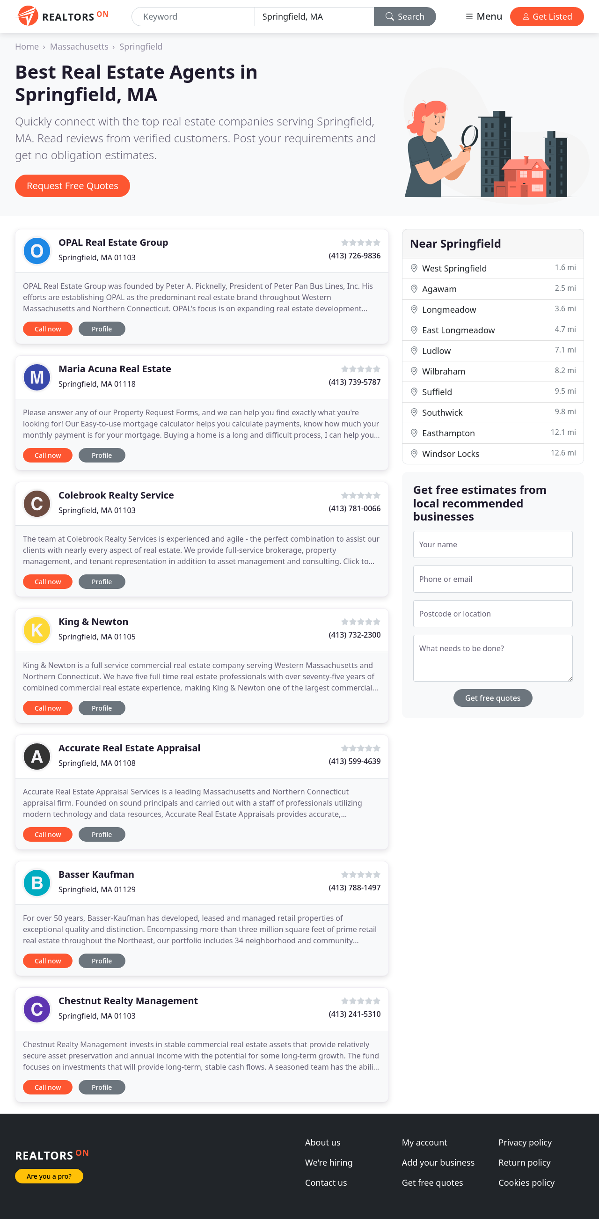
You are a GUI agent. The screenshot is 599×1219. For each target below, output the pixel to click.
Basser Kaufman (96, 874)
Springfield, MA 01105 (97, 637)
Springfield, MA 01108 (97, 763)
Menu (483, 16)
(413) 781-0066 (355, 508)
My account (424, 1142)
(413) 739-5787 (355, 382)
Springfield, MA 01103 (97, 257)
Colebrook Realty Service (116, 495)
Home (27, 46)
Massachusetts (79, 46)
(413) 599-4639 (355, 761)
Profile (102, 328)
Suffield (493, 391)
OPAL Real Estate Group (113, 242)
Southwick (493, 412)
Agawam (493, 288)
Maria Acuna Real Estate (114, 368)
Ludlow (493, 350)
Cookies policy (526, 1182)
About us (323, 1142)
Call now (48, 328)
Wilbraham (493, 371)
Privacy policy (525, 1142)
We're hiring (329, 1162)
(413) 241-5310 (355, 1014)
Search (405, 16)
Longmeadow (493, 309)
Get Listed (547, 16)
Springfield (140, 46)
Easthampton (493, 433)
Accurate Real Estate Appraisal (129, 748)
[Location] (314, 16)
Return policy (524, 1162)
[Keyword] (193, 16)
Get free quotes (493, 698)
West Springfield (493, 268)
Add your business (438, 1162)
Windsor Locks (493, 453)
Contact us (326, 1182)
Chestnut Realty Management (128, 1000)
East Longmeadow (493, 330)
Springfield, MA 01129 (97, 889)
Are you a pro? (49, 1176)
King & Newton (93, 621)
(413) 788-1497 (355, 887)
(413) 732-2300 (355, 635)
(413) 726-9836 (355, 255)
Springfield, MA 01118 (97, 384)
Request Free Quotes (72, 185)
